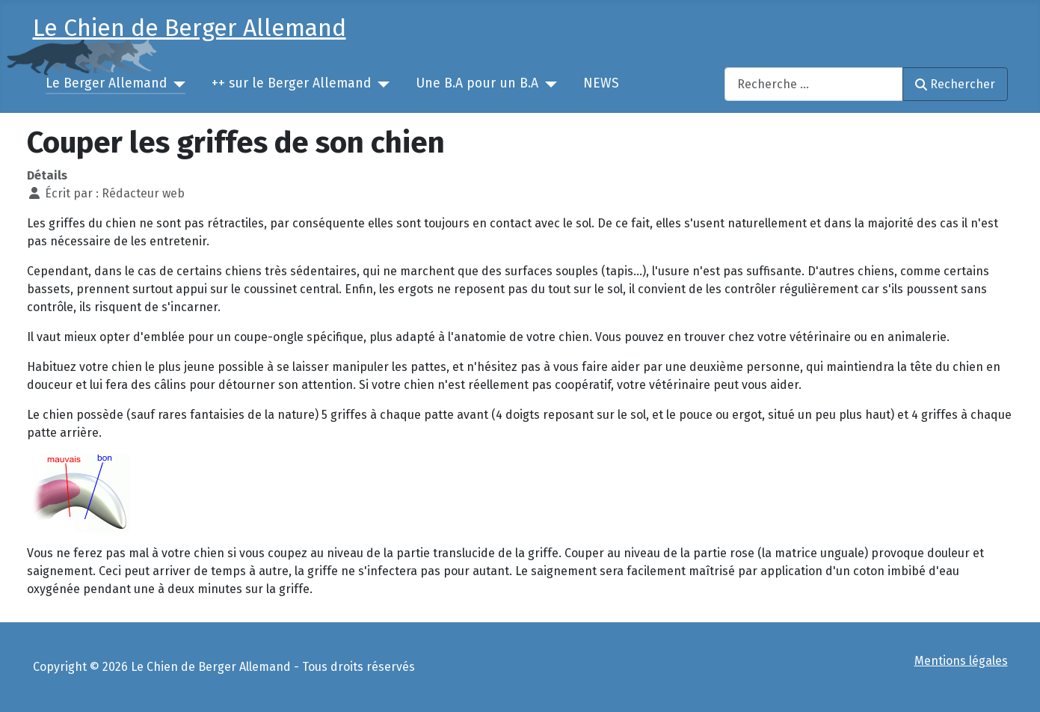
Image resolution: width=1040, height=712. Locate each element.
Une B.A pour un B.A (477, 83)
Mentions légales (961, 661)
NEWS (601, 83)
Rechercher (954, 84)
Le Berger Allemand (106, 83)
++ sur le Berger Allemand (291, 83)
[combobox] (813, 84)
